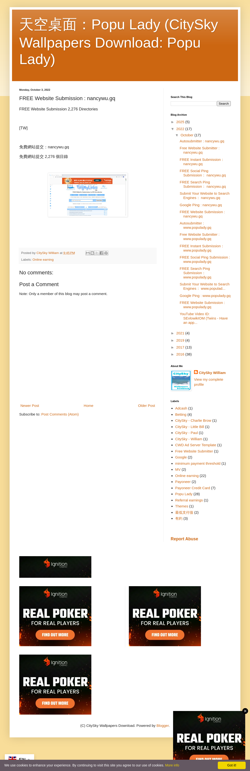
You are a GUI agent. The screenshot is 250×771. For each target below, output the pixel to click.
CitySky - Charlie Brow (193, 420)
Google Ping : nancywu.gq (201, 205)
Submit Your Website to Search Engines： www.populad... (205, 286)
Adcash (181, 408)
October (187, 135)
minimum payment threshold (197, 463)
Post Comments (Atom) (60, 414)
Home (88, 406)
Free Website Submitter (194, 451)
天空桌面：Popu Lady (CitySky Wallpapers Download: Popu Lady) (118, 41)
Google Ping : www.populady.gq (205, 296)
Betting (181, 414)
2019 (180, 340)
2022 (180, 129)
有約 (178, 518)
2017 (180, 347)
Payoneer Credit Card (192, 488)
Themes (181, 506)
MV (178, 469)
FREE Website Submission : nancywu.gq (202, 214)
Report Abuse (184, 538)
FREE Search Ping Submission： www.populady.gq (195, 272)
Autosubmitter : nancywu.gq (202, 141)
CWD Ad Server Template (195, 445)
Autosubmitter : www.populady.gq (195, 225)
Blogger (162, 725)
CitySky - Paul (186, 433)
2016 (180, 354)
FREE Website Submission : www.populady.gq (202, 305)
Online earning (43, 259)
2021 (180, 333)
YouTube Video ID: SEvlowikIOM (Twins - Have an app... (204, 318)
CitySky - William (188, 439)
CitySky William (212, 373)
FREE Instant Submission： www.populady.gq (202, 248)
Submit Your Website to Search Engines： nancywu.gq (205, 195)
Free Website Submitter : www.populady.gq (200, 236)
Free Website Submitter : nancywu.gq (200, 150)
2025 (180, 122)
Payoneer (183, 482)
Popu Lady (184, 494)
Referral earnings (189, 500)
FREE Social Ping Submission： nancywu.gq (203, 173)
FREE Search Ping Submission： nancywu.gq (203, 184)
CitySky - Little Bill (189, 427)
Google (181, 457)
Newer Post (29, 406)
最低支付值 (184, 512)
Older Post (146, 406)
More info (172, 765)
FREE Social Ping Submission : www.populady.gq (205, 259)
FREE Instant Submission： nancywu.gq (202, 161)
